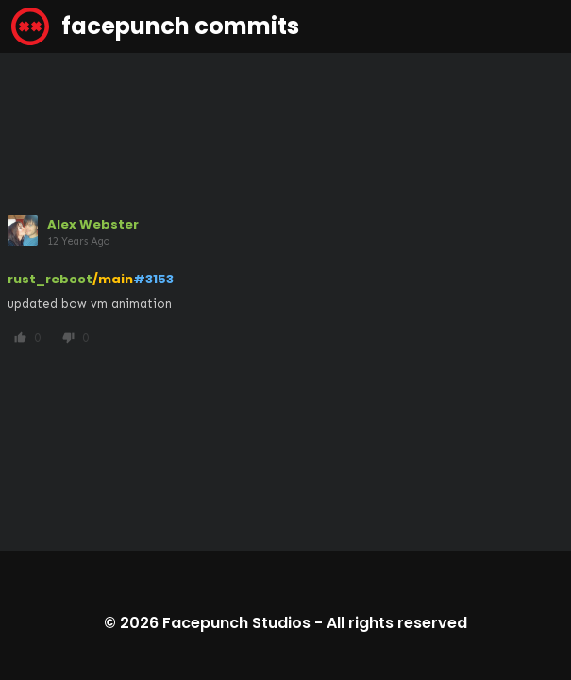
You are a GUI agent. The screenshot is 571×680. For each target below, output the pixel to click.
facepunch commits (155, 26)
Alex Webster (93, 224)
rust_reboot (50, 279)
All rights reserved (397, 623)
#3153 (153, 279)
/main (112, 279)
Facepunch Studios (236, 623)
